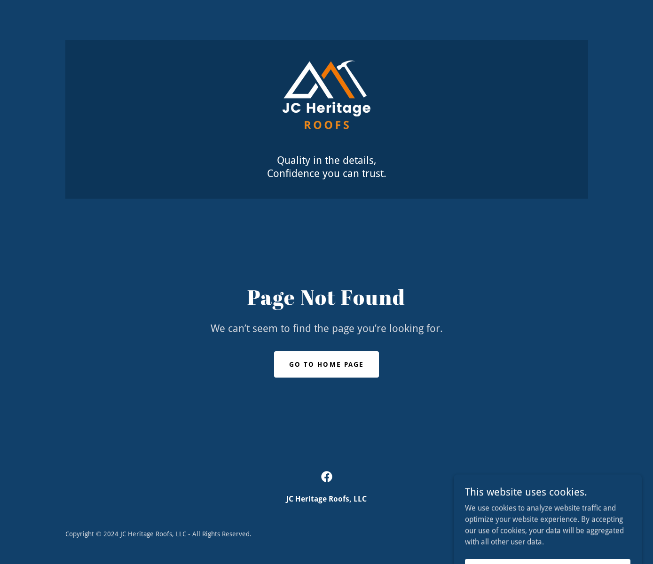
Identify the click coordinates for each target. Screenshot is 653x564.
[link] (326, 102)
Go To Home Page (326, 364)
